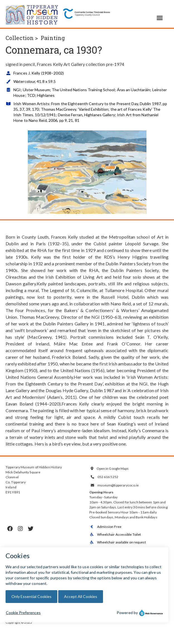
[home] (32, 14)
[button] (160, 18)
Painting (53, 37)
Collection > (22, 37)
